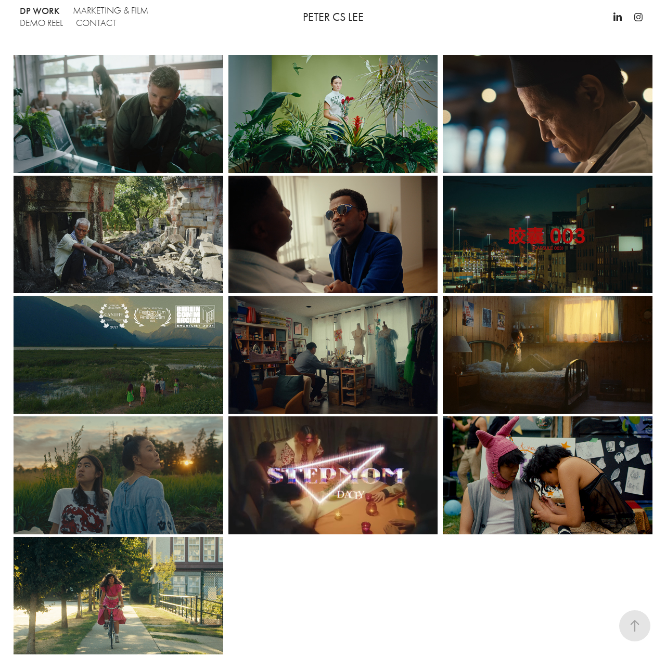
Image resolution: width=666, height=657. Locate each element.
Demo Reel (41, 23)
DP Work (40, 11)
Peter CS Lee (333, 17)
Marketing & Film (110, 10)
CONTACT (96, 23)
